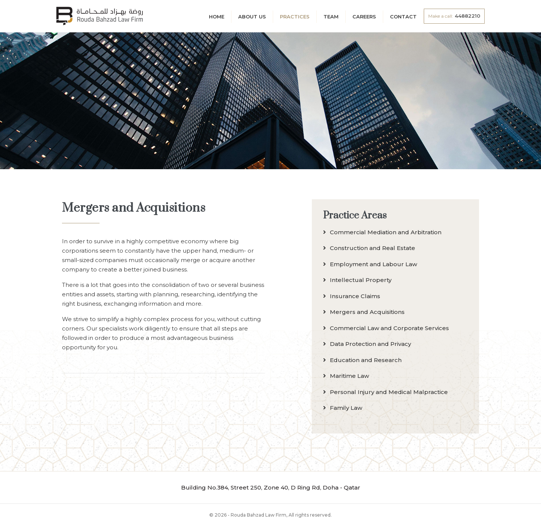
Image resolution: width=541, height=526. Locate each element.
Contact (403, 17)
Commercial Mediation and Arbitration (382, 232)
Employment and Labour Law (370, 264)
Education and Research (362, 360)
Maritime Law (346, 375)
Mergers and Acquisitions (364, 311)
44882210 (454, 16)
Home (216, 17)
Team (331, 17)
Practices (295, 17)
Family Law (342, 407)
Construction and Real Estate (369, 248)
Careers (364, 17)
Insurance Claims (351, 296)
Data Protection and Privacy (367, 343)
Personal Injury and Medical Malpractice (385, 392)
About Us (252, 17)
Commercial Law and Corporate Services (386, 328)
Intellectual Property (357, 279)
